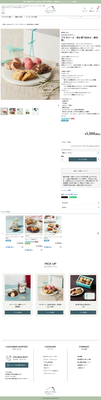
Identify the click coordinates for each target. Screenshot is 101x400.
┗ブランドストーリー (49, 373)
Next (57, 64)
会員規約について (82, 365)
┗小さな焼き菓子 (48, 362)
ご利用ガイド (81, 368)
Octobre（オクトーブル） (50, 356)
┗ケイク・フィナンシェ (50, 359)
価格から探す (19, 17)
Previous (3, 64)
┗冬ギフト (46, 368)
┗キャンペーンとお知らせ (50, 370)
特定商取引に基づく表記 (84, 359)
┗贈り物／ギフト (48, 365)
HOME (4, 24)
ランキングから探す (31, 17)
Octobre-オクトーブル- (12, 24)
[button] (3, 233)
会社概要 (79, 356)
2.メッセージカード (66, 149)
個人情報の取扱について (84, 362)
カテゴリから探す (7, 17)
